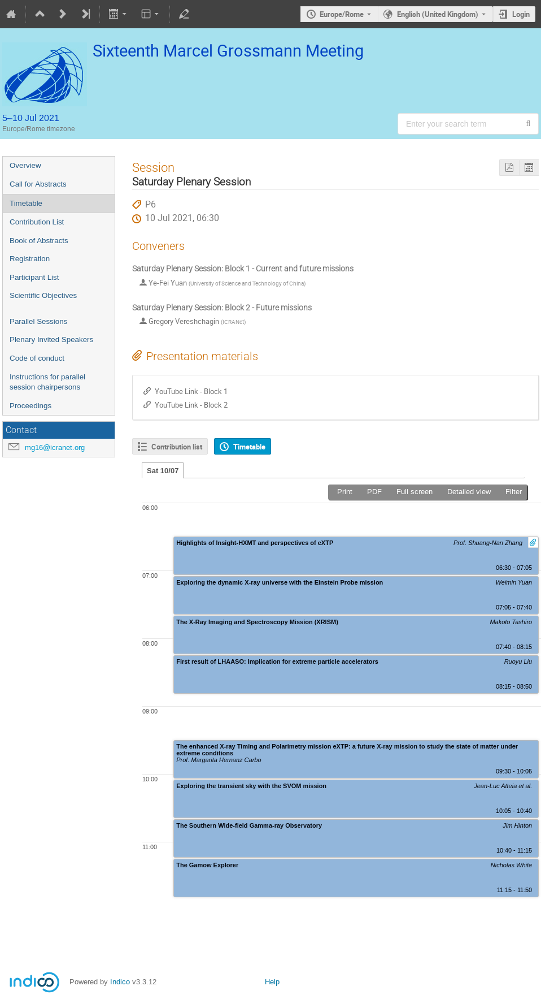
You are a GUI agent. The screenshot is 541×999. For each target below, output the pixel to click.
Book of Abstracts (39, 240)
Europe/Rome (342, 14)
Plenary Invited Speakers (51, 339)
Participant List (34, 277)
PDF (374, 491)
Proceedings (30, 405)
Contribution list (176, 447)
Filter (513, 491)
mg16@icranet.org (55, 447)
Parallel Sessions (38, 321)
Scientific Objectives (43, 295)
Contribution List (37, 222)
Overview (25, 165)
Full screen (414, 491)
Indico (120, 982)
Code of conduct (37, 358)
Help (272, 982)
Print (344, 491)
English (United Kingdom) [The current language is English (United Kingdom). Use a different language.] (437, 14)
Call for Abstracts (38, 184)
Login (521, 14)
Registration (30, 258)
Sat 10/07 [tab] (162, 470)
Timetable (26, 203)
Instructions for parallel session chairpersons (47, 382)
